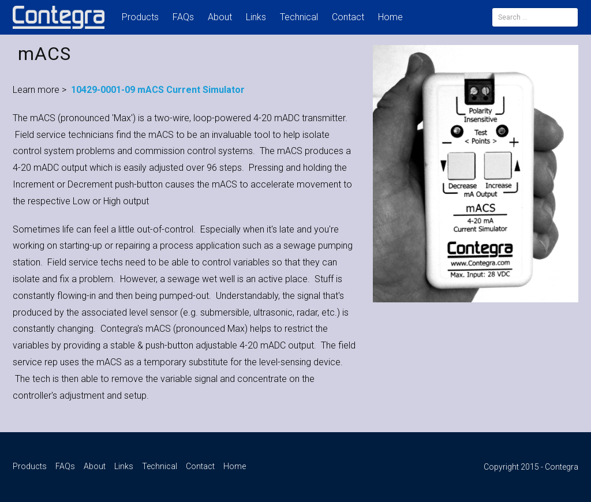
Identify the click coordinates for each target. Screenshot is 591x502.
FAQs (183, 17)
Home (390, 17)
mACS (44, 54)
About (220, 17)
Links (256, 17)
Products (140, 17)
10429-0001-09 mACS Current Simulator (158, 89)
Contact (348, 17)
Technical (299, 17)
